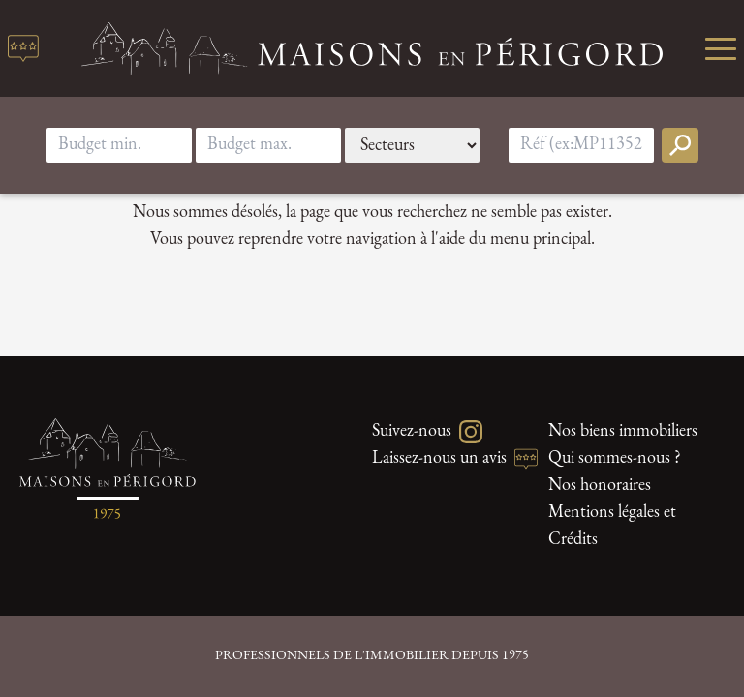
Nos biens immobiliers (623, 431)
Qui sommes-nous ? (614, 458)
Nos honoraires (599, 485)
